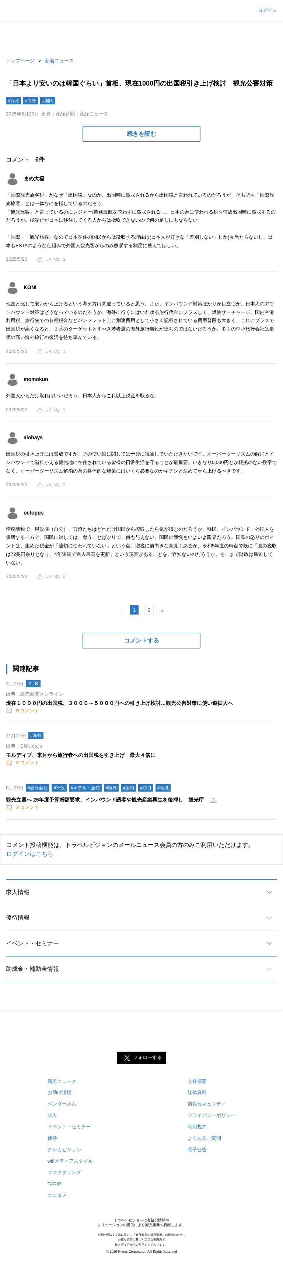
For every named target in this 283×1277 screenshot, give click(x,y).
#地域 (163, 787)
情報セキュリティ (207, 1104)
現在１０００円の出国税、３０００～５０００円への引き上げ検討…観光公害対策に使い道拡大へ (119, 703)
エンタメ (57, 1195)
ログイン (267, 10)
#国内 (47, 100)
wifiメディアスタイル (70, 1161)
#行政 (13, 100)
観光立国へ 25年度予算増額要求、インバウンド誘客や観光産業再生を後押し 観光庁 (105, 800)
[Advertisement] (141, 37)
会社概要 (197, 1081)
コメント (27, 710)
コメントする (141, 640)
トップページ (20, 60)
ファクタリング (64, 1172)
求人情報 (17, 892)
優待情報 (17, 917)
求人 (52, 1115)
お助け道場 (59, 1092)
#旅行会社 (38, 787)
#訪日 (145, 787)
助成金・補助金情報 (32, 969)
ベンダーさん (62, 1104)
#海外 (30, 100)
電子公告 (197, 1149)
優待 (52, 1138)
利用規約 (197, 1126)
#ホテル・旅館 (85, 787)
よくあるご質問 (204, 1138)
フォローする (147, 1057)
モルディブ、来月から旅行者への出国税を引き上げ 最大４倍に (81, 755)
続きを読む (141, 134)
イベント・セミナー (32, 943)
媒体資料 (197, 1092)
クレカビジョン (64, 1149)
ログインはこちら (29, 854)
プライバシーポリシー (211, 1115)
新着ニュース (59, 60)
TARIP (54, 1184)
